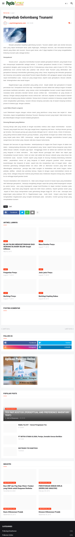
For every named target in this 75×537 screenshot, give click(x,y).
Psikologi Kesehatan (37, 531)
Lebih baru (6, 329)
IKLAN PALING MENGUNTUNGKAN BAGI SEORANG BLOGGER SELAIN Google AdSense (19, 246)
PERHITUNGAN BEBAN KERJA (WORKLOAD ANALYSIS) (50, 487)
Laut (12, 13)
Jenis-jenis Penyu (45, 273)
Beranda (6, 13)
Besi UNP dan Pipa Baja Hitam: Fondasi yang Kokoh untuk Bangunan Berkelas (18, 487)
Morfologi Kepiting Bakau (48, 296)
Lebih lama (69, 329)
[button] (3, 3)
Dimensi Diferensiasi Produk (49, 512)
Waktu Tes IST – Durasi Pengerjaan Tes (32, 425)
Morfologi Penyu (9, 296)
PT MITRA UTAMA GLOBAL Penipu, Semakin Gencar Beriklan (40, 436)
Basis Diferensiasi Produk (13, 512)
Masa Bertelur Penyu (47, 244)
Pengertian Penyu (10, 273)
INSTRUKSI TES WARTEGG (28, 448)
